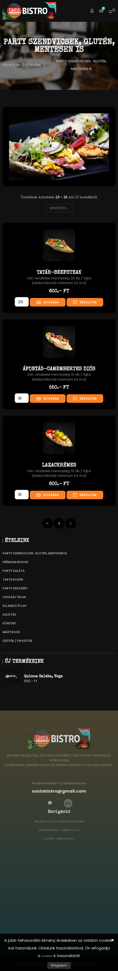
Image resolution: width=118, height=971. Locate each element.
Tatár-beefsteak (59, 272)
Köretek (9, 623)
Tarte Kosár (13, 579)
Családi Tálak (14, 597)
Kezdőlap (11, 65)
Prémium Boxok (15, 562)
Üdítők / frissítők (17, 641)
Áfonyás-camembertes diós (59, 369)
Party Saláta (14, 571)
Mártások (11, 632)
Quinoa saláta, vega (43, 676)
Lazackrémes (59, 465)
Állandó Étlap (15, 606)
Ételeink (34, 65)
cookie (46, 956)
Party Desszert (15, 588)
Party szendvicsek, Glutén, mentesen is (35, 553)
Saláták (9, 614)
